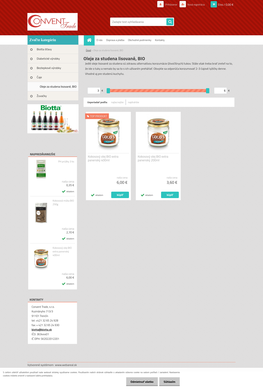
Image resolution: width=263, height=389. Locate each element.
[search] (170, 21)
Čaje (39, 77)
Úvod (88, 50)
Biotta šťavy (44, 49)
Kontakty (160, 40)
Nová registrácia (196, 4)
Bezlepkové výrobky (49, 68)
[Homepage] (90, 40)
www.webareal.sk (66, 365)
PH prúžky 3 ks (66, 161)
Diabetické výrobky (48, 58)
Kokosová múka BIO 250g (63, 202)
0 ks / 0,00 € (225, 4)
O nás (99, 40)
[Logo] (52, 22)
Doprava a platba (115, 40)
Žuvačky (42, 96)
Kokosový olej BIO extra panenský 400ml (62, 251)
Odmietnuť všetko (141, 381)
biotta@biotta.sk (42, 330)
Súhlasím (169, 381)
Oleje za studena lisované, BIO (58, 86)
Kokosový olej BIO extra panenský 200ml (153, 158)
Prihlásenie (171, 4)
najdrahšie (133, 102)
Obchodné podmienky (139, 40)
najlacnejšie (117, 102)
